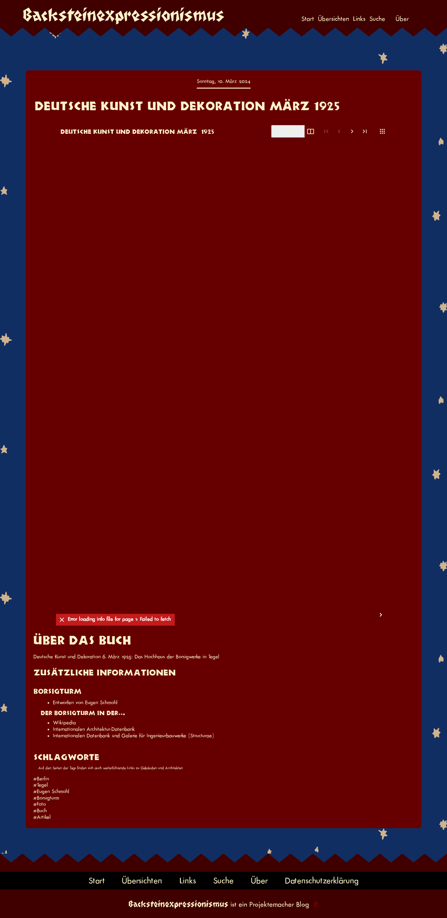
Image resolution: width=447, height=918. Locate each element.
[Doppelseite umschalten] (310, 131)
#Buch (40, 810)
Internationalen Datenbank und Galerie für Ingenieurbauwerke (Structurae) (133, 735)
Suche (377, 19)
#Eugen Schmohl (51, 791)
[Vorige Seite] (339, 131)
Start (307, 19)
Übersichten (333, 19)
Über (402, 19)
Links (359, 19)
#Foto (39, 804)
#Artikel (42, 817)
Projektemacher (271, 904)
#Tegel (40, 785)
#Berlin (41, 779)
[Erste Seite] (326, 131)
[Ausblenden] (62, 620)
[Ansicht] (382, 131)
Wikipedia (64, 722)
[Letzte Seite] (364, 131)
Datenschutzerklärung (322, 881)
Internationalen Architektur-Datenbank (94, 729)
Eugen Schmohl (101, 702)
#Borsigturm (46, 798)
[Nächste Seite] (352, 131)
